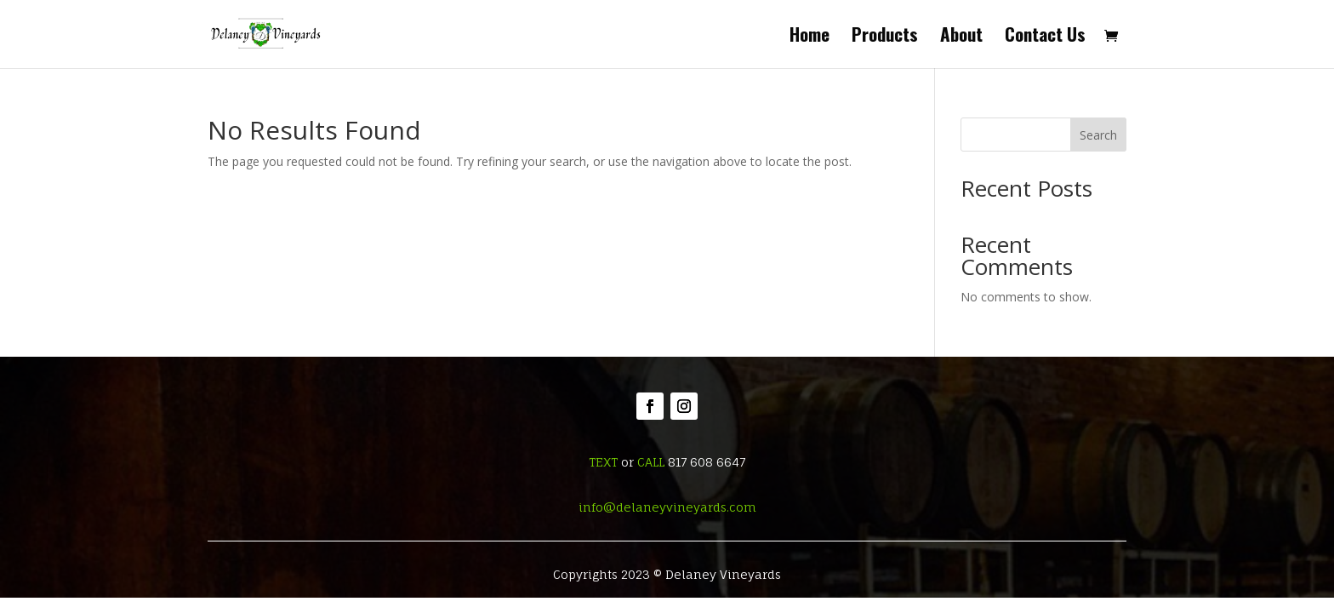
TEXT (603, 462)
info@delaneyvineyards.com (667, 507)
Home (809, 37)
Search (1098, 135)
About (961, 37)
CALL (650, 462)
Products (885, 37)
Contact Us (1045, 37)
